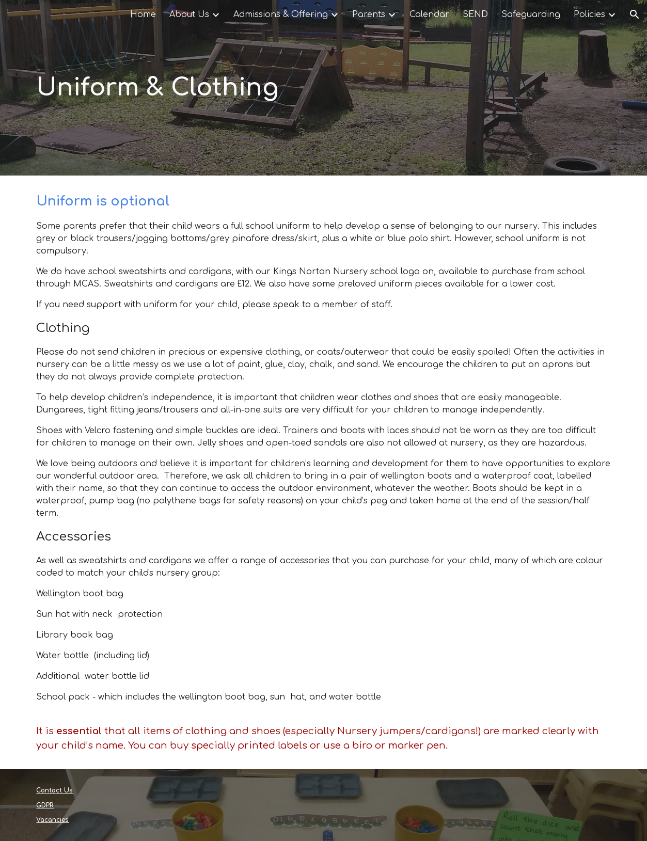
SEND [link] (475, 14)
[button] (634, 14)
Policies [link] (589, 14)
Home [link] (143, 14)
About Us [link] (189, 14)
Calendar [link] (429, 14)
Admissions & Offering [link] (280, 14)
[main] (323, 87)
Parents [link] (368, 14)
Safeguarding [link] (530, 14)
